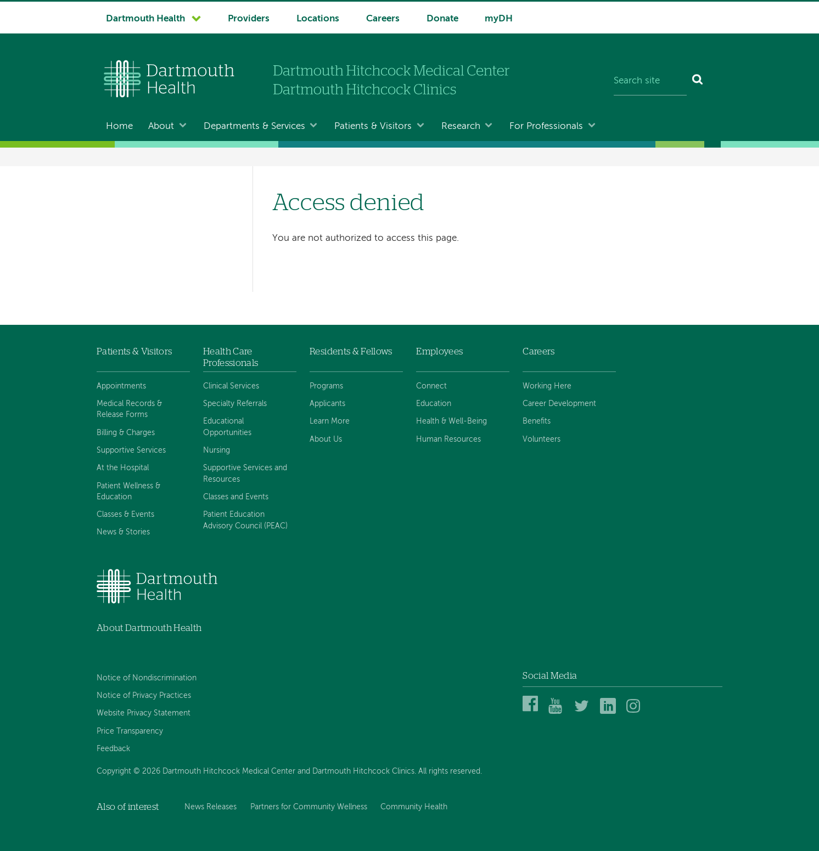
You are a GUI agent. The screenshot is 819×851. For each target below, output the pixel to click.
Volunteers (541, 439)
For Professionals (546, 126)
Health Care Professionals (230, 357)
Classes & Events (125, 515)
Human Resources (448, 439)
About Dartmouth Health (149, 628)
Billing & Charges (126, 433)
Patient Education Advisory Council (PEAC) (245, 520)
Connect (431, 386)
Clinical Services (231, 386)
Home (119, 126)
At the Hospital (123, 468)
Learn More (330, 421)
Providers (249, 19)
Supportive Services (131, 450)
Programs (326, 386)
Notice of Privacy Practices (144, 696)
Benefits (537, 421)
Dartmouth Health (145, 19)
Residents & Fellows (351, 351)
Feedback (113, 749)
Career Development (559, 404)
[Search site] (650, 81)
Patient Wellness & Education (128, 491)
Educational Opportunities (227, 427)
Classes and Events (235, 497)
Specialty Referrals (235, 404)
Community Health (413, 807)
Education (433, 404)
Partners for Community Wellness (308, 807)
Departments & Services (254, 126)
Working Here (547, 386)
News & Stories (123, 532)
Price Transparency (130, 731)
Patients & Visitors (373, 126)
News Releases (210, 807)
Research (460, 126)
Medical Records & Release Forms (129, 409)
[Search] (698, 81)
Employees (439, 351)
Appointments (121, 386)
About (161, 126)
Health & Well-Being (451, 421)
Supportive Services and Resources (245, 473)
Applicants (327, 404)
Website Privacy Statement (143, 713)
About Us (326, 439)
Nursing (216, 450)
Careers (383, 19)
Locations (317, 19)
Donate (442, 19)
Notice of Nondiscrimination (147, 678)
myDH (499, 19)
